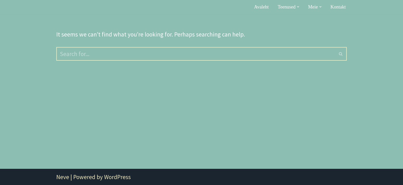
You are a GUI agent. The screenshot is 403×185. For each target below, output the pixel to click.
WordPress (117, 177)
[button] (298, 7)
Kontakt (338, 7)
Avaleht (261, 7)
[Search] (195, 54)
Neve (62, 177)
